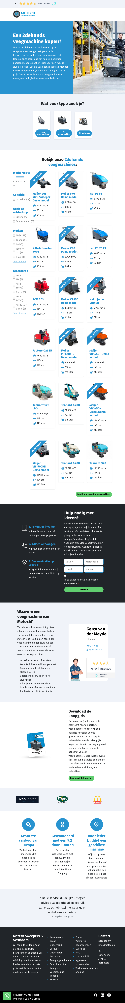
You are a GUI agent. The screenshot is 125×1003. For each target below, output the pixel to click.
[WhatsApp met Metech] (7, 995)
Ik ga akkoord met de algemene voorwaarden (81, 581)
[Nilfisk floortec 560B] (42, 235)
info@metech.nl (106, 945)
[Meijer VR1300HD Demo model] (71, 337)
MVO (78, 952)
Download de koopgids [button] (81, 778)
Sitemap (80, 972)
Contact (80, 937)
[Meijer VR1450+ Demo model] (99, 337)
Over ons (80, 948)
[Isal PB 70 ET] (99, 235)
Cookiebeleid (82, 956)
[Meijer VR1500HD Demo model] (42, 450)
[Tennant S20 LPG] (42, 392)
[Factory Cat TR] (42, 337)
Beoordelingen (83, 945)
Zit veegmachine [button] (64, 133)
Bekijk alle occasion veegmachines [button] (93, 494)
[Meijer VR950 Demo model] (71, 286)
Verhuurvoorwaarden (87, 968)
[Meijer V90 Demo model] (71, 235)
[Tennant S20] (99, 450)
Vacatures (81, 941)
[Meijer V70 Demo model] (71, 180)
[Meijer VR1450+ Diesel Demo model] (99, 392)
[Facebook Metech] (96, 994)
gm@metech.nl (94, 649)
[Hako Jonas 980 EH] (99, 286)
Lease (53, 941)
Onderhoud (56, 945)
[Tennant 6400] (71, 392)
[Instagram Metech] (109, 994)
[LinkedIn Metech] (103, 994)
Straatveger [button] (84, 133)
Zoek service (56, 937)
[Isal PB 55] (99, 180)
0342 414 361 (92, 645)
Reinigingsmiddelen (60, 960)
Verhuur (54, 948)
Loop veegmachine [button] (43, 133)
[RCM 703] (42, 286)
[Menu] (101, 14)
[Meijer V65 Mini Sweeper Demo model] (42, 180)
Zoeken (54, 979)
